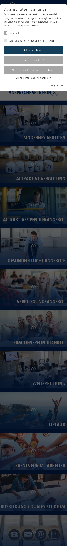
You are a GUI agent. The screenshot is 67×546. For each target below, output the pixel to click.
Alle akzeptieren (33, 50)
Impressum (57, 85)
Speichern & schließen (33, 60)
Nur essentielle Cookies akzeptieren (33, 70)
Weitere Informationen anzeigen (33, 77)
